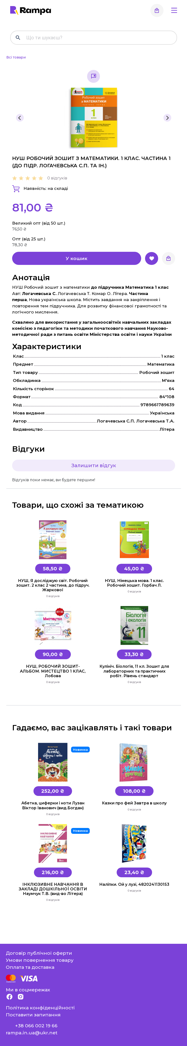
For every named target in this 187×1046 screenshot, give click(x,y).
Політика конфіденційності (40, 1008)
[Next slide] (167, 118)
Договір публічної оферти (39, 953)
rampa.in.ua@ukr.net (31, 1033)
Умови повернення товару (39, 960)
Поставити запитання (33, 1015)
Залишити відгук (93, 465)
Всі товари (16, 57)
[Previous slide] (20, 118)
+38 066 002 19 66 (36, 1026)
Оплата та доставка (30, 967)
